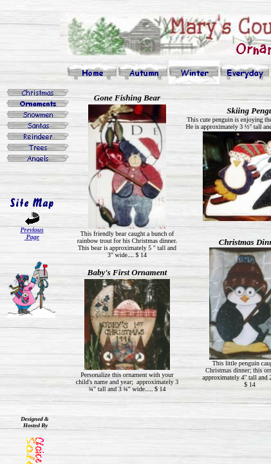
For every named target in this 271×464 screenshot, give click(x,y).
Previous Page (31, 233)
